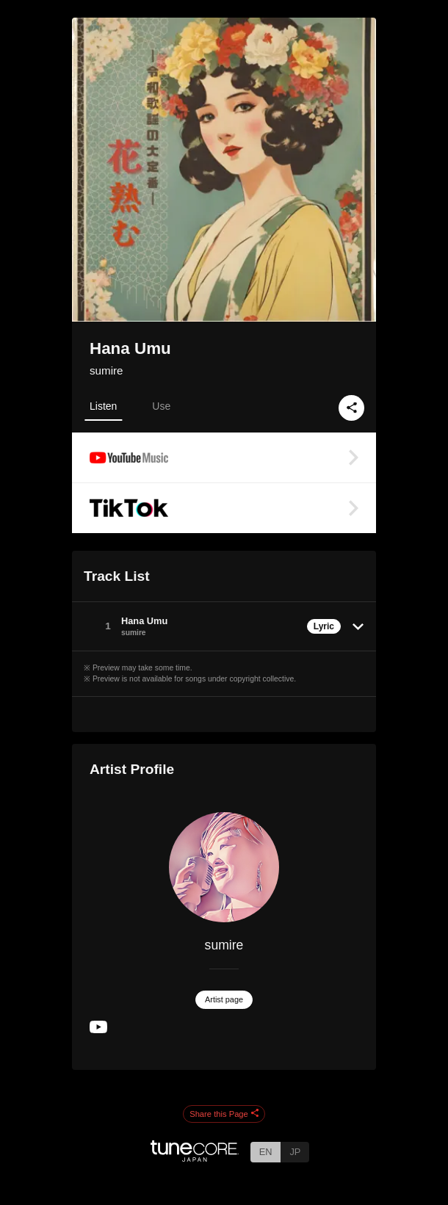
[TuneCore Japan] (195, 1157)
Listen (103, 406)
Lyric (324, 626)
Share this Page (224, 1114)
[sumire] (224, 867)
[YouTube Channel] (98, 1029)
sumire (106, 370)
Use (161, 406)
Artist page (224, 999)
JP (294, 1151)
